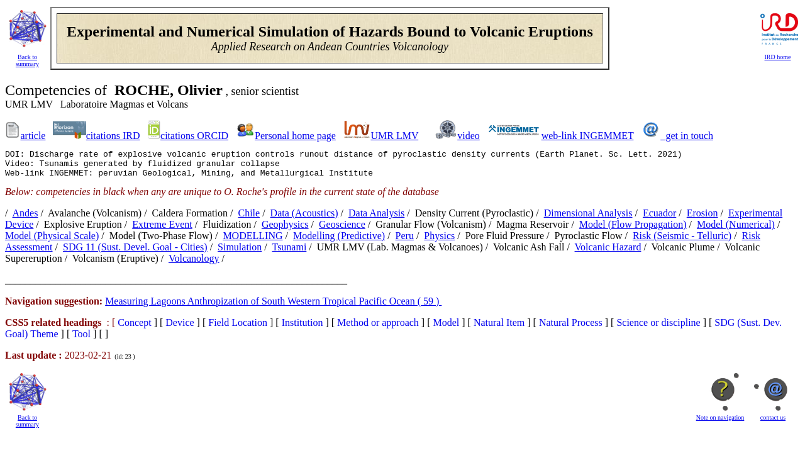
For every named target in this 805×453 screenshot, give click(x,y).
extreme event (162, 230)
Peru (405, 241)
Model (446, 328)
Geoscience (342, 230)
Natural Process (570, 328)
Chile (249, 218)
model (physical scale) (52, 241)
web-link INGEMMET (587, 135)
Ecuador (659, 218)
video (468, 135)
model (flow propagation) (633, 230)
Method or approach (378, 328)
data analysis (376, 218)
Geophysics (285, 230)
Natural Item (499, 328)
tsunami (289, 252)
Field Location (237, 328)
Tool (81, 339)
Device (179, 328)
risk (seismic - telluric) (682, 241)
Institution (302, 328)
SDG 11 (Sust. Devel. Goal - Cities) (135, 252)
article (32, 135)
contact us (773, 423)
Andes (25, 218)
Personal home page (295, 135)
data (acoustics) (304, 218)
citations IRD (113, 135)
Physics (439, 241)
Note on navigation (720, 423)
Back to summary (27, 60)
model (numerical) (736, 230)
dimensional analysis (588, 218)
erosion (702, 218)
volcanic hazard (608, 252)
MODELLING (252, 241)
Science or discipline (658, 328)
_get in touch (686, 135)
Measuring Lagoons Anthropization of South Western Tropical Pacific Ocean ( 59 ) (273, 306)
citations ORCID (194, 135)
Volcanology (194, 264)
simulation (240, 252)
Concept (134, 328)
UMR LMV (394, 135)
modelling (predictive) (339, 241)
